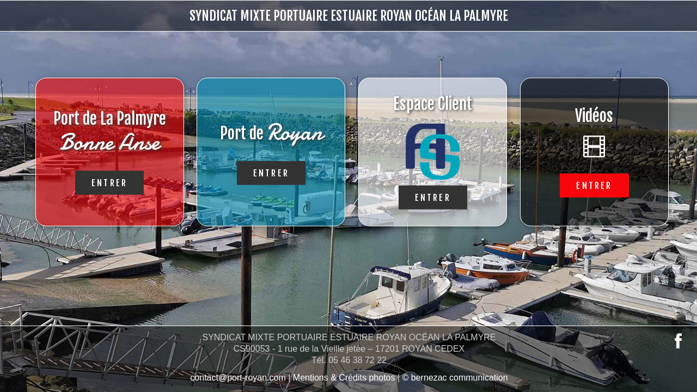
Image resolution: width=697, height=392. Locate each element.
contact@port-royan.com (237, 377)
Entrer (109, 182)
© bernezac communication (455, 377)
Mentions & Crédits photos (344, 377)
